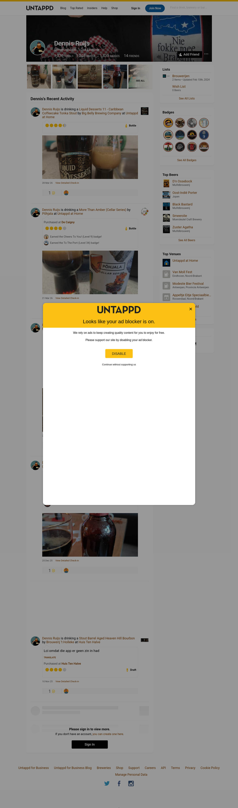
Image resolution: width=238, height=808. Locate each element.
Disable (119, 353)
